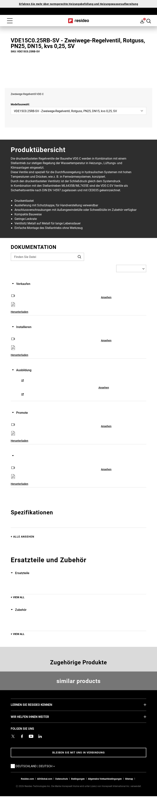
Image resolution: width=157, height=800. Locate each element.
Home (78, 20)
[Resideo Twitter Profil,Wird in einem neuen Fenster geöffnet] (13, 736)
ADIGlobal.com (44, 778)
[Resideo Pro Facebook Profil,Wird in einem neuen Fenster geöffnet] (22, 736)
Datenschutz (61, 778)
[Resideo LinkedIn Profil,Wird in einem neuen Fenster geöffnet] (40, 736)
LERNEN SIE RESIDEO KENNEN (37, 704)
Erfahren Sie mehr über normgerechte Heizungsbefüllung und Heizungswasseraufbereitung (78, 4)
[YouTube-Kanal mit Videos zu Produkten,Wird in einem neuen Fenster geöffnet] (31, 736)
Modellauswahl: (20, 104)
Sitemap (129, 778)
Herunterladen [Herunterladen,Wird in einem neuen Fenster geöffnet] (19, 312)
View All (18, 597)
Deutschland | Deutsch (41, 766)
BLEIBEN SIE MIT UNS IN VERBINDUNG (78, 752)
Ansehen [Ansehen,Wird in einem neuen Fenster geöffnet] (106, 297)
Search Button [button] (148, 21)
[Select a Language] (131, 268)
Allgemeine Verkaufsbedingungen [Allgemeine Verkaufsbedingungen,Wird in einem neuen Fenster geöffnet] (105, 778)
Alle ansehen (23, 536)
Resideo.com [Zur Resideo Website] (27, 778)
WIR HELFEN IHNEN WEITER (35, 716)
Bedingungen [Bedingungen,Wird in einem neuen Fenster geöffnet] (78, 778)
